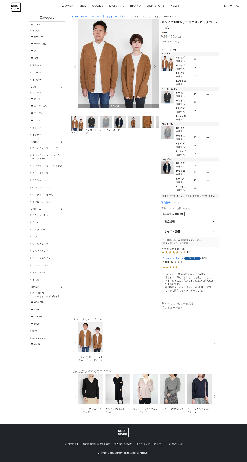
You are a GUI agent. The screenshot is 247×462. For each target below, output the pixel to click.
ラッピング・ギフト (42, 201)
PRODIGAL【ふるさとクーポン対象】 (46, 295)
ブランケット (39, 180)
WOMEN (67, 5)
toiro (34, 331)
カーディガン (40, 43)
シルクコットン (40, 265)
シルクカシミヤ (40, 251)
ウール (35, 222)
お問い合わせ (176, 444)
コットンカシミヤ (41, 258)
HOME (75, 16)
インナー (37, 79)
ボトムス (37, 65)
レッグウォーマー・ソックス (47, 166)
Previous (75, 66)
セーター (38, 36)
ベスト (37, 58)
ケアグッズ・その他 (42, 194)
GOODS (97, 5)
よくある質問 (143, 444)
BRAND (135, 5)
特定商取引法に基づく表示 (96, 444)
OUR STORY (155, 5)
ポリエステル (39, 272)
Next (155, 66)
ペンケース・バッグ (42, 187)
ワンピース (38, 72)
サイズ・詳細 (172, 231)
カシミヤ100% (39, 215)
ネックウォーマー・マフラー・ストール (46, 157)
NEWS (175, 5)
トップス (37, 30)
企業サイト (159, 444)
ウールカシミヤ (40, 243)
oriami (37, 324)
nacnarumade (39, 338)
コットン (37, 236)
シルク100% (38, 229)
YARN (37, 344)
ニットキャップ (40, 173)
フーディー (39, 51)
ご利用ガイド (72, 444)
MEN (83, 5)
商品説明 (169, 221)
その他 (35, 279)
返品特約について (170, 202)
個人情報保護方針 (123, 444)
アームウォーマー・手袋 (45, 148)
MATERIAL (116, 5)
